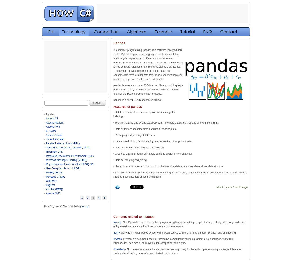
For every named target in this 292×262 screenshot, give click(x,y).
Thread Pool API (55, 139)
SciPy (116, 232)
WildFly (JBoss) (54, 172)
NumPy (117, 222)
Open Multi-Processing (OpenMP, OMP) (68, 147)
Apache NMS (53, 193)
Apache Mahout (54, 122)
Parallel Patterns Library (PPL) (63, 143)
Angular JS (52, 118)
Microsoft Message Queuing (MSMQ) (66, 160)
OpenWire (51, 180)
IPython (117, 238)
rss (82, 206)
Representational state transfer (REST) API (69, 164)
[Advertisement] (75, 67)
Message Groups (55, 176)
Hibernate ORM (54, 151)
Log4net (50, 185)
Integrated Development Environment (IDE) (70, 155)
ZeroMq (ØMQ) (54, 189)
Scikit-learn (119, 249)
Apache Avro (53, 126)
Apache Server (54, 135)
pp (87, 206)
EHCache (51, 131)
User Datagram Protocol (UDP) (63, 168)
